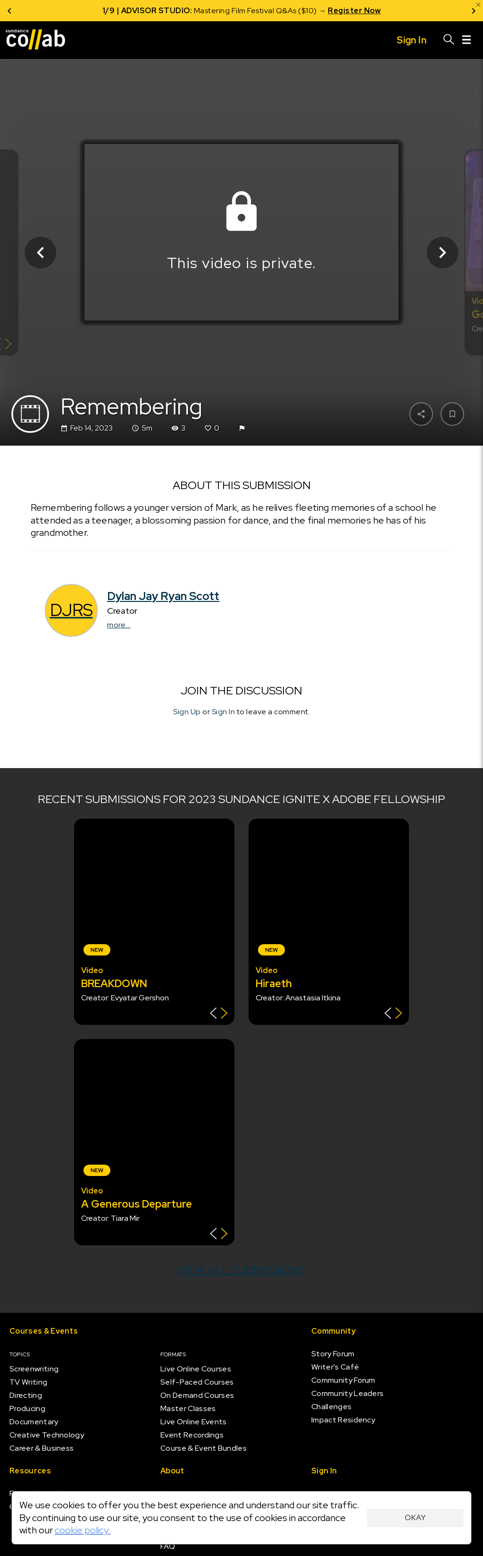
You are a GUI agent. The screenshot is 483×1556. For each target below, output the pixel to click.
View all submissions (241, 1269)
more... (119, 625)
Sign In (223, 712)
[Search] (449, 40)
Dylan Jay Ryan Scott (163, 596)
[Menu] (466, 40)
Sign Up (187, 712)
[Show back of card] (218, 1014)
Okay (415, 1517)
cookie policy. (82, 1530)
